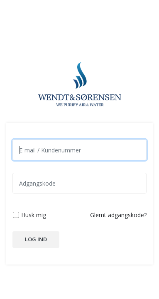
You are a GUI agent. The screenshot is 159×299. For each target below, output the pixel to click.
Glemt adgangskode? (118, 215)
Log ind (36, 239)
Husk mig (33, 215)
